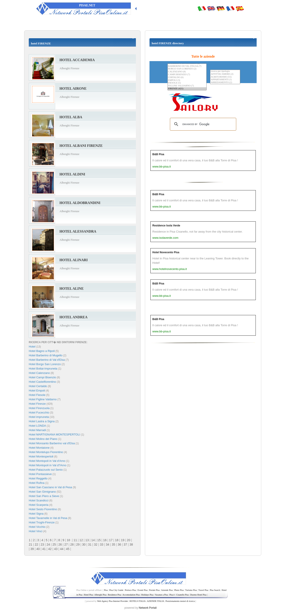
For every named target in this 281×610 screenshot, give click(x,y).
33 (101, 544)
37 (125, 544)
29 (78, 544)
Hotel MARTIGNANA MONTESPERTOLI (54, 434)
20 (128, 540)
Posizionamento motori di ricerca (180, 601)
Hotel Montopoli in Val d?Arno (47, 465)
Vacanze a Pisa (161, 595)
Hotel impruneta (39, 417)
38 (131, 544)
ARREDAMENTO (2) (225, 82)
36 (119, 544)
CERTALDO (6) (187, 77)
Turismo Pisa (191, 590)
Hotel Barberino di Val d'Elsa (47, 359)
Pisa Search (215, 590)
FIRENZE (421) (187, 88)
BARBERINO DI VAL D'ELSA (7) (187, 66)
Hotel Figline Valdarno (43, 399)
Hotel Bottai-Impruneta (43, 368)
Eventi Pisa (142, 590)
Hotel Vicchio (37, 526)
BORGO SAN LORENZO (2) (187, 68)
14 (93, 540)
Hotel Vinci (35, 531)
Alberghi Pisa (100, 595)
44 (62, 549)
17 (111, 540)
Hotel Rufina (37, 482)
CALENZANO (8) (187, 71)
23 (42, 544)
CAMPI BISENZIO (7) (187, 74)
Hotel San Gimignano (42, 491)
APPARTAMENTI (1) (225, 79)
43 (56, 549)
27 (66, 544)
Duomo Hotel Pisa (198, 595)
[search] (202, 124)
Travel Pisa (203, 590)
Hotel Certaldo (38, 386)
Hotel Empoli (37, 390)
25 (54, 544)
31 (90, 544)
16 (105, 540)
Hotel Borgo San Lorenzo (45, 364)
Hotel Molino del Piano (43, 439)
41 (44, 549)
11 (75, 540)
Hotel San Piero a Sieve (44, 496)
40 (38, 549)
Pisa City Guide (116, 590)
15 (99, 540)
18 (117, 540)
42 (50, 549)
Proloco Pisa (130, 590)
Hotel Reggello (38, 478)
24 (48, 544)
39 (32, 549)
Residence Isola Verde (166, 225)
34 (107, 544)
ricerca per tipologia (225, 71)
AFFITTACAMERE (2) (225, 74)
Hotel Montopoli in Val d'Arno (47, 461)
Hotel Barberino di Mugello (45, 355)
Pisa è (172, 595)
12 (81, 540)
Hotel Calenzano (39, 373)
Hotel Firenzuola (39, 408)
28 (72, 544)
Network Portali (148, 607)
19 (122, 540)
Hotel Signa (36, 513)
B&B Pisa (158, 154)
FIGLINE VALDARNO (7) (187, 85)
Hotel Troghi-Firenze (42, 522)
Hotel (32, 346)
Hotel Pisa (88, 595)
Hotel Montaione (39, 447)
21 (30, 544)
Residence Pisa (114, 595)
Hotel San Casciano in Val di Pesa (50, 487)
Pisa (106, 590)
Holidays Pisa (147, 595)
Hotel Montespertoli (41, 456)
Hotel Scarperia (39, 504)
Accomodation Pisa (131, 595)
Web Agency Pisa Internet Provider (112, 601)
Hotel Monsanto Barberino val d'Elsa (52, 443)
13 (87, 540)
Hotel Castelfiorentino (42, 381)
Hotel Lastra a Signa (42, 421)
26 (60, 544)
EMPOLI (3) (187, 80)
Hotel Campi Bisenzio (42, 377)
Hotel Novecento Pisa (165, 252)
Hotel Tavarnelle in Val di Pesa (48, 518)
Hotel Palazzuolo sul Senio (46, 469)
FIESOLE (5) (187, 83)
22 (36, 544)
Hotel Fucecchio (39, 412)
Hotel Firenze (37, 403)
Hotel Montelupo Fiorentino (46, 452)
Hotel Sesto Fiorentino (43, 509)
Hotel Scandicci (39, 500)
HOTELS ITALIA (138, 601)
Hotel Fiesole (37, 395)
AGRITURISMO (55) (225, 77)
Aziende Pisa (167, 590)
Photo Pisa (179, 590)
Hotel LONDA (37, 425)
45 (68, 549)
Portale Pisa (154, 590)
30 (84, 544)
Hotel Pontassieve (40, 474)
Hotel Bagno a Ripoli (42, 351)
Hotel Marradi (37, 430)
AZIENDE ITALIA (155, 601)
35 (113, 544)
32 (95, 544)
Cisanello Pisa (182, 595)
